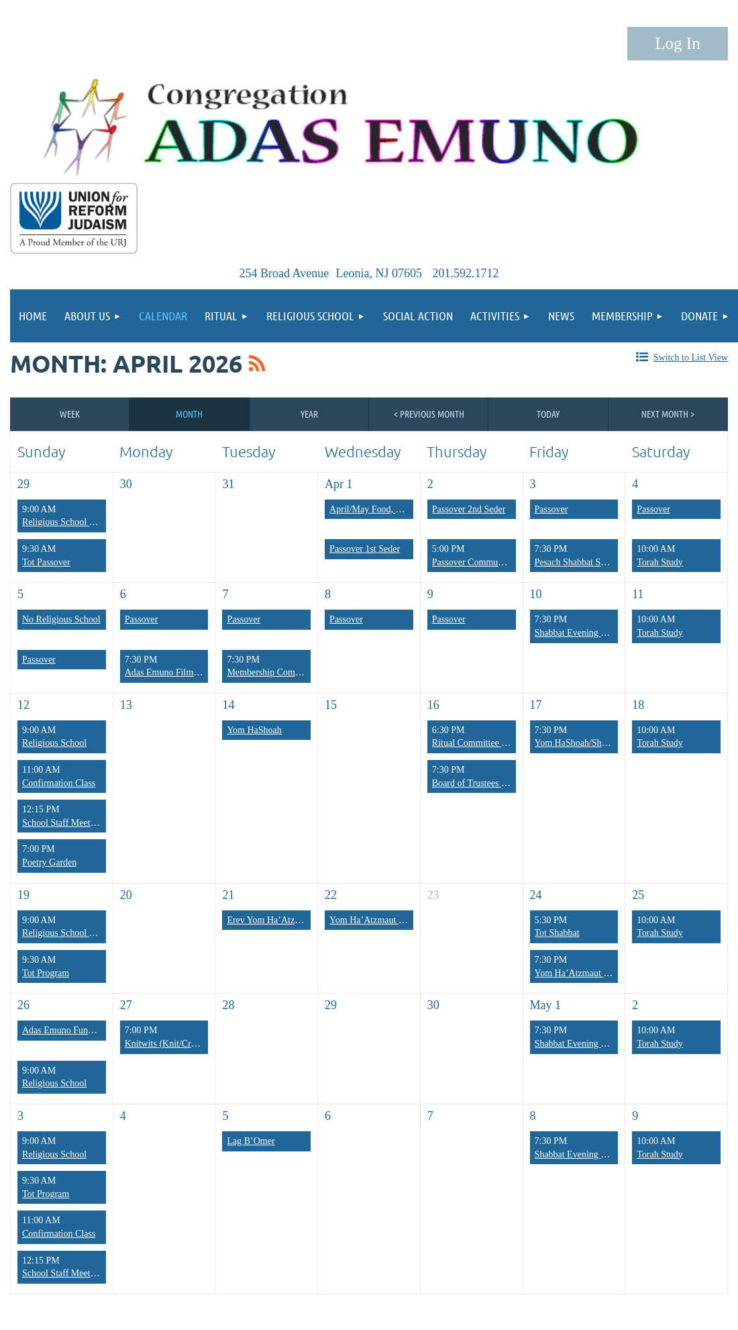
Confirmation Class (58, 783)
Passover (551, 509)
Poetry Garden (49, 862)
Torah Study (660, 562)
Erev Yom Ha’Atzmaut (270, 920)
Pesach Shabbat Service (579, 562)
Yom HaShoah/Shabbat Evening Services (612, 743)
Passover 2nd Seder (469, 509)
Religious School (54, 743)
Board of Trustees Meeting (482, 783)
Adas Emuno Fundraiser (67, 1030)
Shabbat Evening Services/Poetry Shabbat (613, 1154)
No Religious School (61, 619)
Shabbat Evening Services (584, 633)
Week (70, 414)
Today (548, 414)
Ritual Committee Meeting (482, 743)
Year (309, 414)
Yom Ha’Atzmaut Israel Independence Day (410, 920)
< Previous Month (429, 414)
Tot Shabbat (557, 933)
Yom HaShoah (254, 730)
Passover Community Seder (484, 562)
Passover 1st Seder (364, 549)
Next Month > (667, 414)
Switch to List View (690, 357)
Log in (677, 43)
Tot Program (45, 973)
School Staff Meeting (62, 823)
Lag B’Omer (250, 1141)
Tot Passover (46, 562)
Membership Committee (272, 672)
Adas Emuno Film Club (169, 672)
